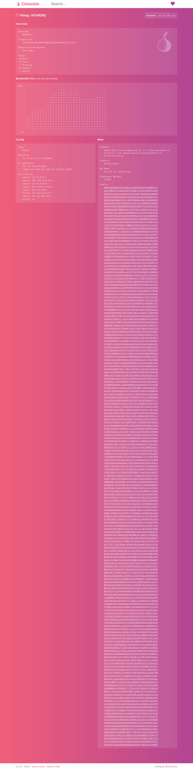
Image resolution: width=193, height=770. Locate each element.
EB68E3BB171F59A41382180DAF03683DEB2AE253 (131, 692)
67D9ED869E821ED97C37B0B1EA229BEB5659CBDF (131, 451)
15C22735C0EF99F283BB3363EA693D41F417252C (131, 236)
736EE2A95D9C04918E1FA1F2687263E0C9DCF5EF (131, 461)
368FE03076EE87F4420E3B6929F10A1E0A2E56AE (131, 317)
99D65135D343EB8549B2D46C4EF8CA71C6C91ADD (131, 527)
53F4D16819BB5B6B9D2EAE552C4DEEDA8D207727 (131, 411)
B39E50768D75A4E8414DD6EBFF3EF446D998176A (131, 567)
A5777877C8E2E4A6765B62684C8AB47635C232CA (131, 555)
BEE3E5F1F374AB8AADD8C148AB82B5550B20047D (131, 602)
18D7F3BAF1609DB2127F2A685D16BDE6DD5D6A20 (131, 239)
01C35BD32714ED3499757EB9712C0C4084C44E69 (131, 201)
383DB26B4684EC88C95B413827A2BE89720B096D (131, 323)
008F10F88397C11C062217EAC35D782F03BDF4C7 (131, 198)
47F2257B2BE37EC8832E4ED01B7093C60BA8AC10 (131, 376)
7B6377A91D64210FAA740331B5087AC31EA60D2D (131, 476)
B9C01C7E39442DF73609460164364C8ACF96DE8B (131, 580)
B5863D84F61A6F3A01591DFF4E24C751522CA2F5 (131, 574)
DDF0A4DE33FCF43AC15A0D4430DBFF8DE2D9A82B (131, 661)
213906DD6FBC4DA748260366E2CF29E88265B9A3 (131, 279)
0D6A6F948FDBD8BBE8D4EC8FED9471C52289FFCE (131, 217)
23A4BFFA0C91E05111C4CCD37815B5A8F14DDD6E (131, 282)
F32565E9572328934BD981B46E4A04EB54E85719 (131, 717)
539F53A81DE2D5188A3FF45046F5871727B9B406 (131, 408)
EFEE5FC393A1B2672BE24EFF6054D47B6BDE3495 (131, 708)
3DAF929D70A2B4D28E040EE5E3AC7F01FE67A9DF (131, 342)
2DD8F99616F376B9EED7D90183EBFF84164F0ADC (131, 304)
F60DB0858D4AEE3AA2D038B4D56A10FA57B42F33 (131, 727)
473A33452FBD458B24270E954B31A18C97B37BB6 (131, 370)
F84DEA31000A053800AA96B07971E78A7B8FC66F (131, 733)
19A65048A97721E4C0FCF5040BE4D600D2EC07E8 (131, 242)
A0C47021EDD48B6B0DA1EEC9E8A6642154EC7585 (131, 536)
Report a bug (53, 766)
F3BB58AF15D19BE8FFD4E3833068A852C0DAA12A (131, 721)
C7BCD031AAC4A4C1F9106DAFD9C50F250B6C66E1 (131, 624)
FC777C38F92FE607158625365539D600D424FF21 (131, 752)
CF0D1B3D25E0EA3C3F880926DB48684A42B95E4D (131, 633)
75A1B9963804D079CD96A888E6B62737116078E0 (131, 467)
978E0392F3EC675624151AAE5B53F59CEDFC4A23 (131, 517)
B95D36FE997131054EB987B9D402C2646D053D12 (131, 577)
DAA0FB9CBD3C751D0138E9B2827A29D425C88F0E (131, 658)
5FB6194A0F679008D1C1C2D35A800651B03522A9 (131, 439)
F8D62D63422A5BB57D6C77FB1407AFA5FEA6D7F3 (131, 743)
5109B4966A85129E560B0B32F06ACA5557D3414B (131, 395)
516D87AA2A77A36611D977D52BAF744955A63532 (131, 398)
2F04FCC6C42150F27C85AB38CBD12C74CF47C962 (131, 308)
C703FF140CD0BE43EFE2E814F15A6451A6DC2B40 (131, 621)
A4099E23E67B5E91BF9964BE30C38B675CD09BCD (131, 545)
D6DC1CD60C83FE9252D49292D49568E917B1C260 (131, 649)
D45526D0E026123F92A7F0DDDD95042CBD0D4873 (131, 636)
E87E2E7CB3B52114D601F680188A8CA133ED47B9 (131, 683)
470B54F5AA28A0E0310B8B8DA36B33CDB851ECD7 (131, 367)
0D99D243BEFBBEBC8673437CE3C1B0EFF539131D (131, 220)
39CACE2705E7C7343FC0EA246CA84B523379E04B (131, 329)
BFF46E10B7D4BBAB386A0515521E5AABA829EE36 (131, 605)
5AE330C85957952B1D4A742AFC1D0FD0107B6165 (131, 423)
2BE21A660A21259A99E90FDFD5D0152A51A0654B (131, 298)
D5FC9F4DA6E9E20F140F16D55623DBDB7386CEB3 (131, 645)
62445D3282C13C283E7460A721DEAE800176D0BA (131, 442)
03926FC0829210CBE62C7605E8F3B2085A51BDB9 (131, 204)
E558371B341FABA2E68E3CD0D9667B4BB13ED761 (131, 677)
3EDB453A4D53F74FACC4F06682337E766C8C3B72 (131, 348)
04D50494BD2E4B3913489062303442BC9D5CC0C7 (131, 207)
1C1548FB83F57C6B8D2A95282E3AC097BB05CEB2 (131, 261)
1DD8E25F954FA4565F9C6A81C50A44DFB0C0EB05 (131, 270)
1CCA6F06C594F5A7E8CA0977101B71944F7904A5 (131, 264)
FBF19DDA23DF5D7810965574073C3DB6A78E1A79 (131, 749)
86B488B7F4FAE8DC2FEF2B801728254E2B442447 (131, 492)
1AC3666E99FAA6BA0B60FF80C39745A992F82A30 (131, 251)
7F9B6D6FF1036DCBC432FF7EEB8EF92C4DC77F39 (131, 486)
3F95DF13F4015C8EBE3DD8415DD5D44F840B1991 (131, 354)
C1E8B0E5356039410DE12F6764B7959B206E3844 (131, 608)
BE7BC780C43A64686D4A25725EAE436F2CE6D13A (131, 599)
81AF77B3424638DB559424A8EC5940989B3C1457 (131, 489)
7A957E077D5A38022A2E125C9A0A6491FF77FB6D (131, 470)
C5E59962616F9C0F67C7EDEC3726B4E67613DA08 (131, 611)
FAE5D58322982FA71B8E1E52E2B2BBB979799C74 (131, 746)
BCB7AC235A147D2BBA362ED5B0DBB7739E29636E (131, 589)
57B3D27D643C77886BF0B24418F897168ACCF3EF (131, 417)
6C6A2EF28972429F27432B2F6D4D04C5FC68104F (131, 455)
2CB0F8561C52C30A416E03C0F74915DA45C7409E (131, 301)
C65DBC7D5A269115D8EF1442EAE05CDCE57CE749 (131, 617)
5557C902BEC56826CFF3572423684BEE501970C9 (131, 414)
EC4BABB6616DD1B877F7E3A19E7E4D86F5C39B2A (131, 699)
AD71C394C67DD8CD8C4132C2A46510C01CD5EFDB (131, 561)
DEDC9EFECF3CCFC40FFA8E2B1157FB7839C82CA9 (131, 667)
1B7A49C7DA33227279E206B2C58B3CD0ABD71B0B (131, 254)
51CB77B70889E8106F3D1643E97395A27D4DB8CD (131, 401)
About (27, 766)
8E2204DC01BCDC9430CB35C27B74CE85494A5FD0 (131, 505)
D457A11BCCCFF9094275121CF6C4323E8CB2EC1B (131, 639)
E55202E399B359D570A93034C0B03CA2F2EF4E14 (131, 674)
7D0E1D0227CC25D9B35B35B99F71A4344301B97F (131, 483)
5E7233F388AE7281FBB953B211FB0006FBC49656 (131, 433)
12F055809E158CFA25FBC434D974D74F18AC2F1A (131, 232)
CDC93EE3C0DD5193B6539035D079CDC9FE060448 (131, 627)
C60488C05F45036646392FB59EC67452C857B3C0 (131, 614)
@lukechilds (171, 766)
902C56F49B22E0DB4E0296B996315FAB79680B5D (131, 511)
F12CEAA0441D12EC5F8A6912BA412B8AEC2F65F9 (131, 714)
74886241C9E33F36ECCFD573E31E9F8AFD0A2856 (131, 464)
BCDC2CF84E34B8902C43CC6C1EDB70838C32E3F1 (131, 592)
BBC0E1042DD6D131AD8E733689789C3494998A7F (131, 586)
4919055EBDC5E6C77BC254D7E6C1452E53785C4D (131, 379)
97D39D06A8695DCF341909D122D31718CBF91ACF (131, 520)
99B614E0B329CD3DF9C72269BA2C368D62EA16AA (131, 523)
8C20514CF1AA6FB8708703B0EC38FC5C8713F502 (131, 498)
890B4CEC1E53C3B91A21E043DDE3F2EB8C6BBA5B (131, 495)
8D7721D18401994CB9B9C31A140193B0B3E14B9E (131, 501)
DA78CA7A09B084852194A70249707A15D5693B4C (131, 655)
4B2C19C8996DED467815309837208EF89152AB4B (131, 383)
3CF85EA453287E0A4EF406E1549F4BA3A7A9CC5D (131, 339)
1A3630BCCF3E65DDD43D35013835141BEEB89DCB (131, 248)
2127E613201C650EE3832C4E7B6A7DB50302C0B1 (131, 276)
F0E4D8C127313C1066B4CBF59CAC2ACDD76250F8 (131, 711)
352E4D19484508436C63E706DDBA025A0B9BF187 (131, 314)
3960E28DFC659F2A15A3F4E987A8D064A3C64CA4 (131, 326)
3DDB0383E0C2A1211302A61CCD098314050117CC (131, 345)
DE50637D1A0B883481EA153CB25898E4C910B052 (131, 664)
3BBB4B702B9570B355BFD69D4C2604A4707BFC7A (131, 336)
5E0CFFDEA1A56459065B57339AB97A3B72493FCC (131, 430)
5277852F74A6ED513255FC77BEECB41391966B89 (131, 405)
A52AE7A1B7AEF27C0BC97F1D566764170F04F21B (131, 552)
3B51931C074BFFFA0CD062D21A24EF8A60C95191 (131, 332)
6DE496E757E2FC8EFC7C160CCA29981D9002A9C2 (131, 458)
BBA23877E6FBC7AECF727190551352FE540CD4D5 (131, 583)
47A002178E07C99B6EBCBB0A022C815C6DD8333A (131, 373)
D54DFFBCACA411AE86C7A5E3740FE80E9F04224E (131, 642)
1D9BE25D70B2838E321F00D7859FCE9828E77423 (131, 267)
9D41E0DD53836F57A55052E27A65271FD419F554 (131, 533)
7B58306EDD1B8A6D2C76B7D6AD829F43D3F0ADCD (131, 473)
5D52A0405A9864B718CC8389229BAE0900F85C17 (131, 426)
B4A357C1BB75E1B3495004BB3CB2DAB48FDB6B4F (131, 570)
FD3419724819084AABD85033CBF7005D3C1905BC (131, 755)
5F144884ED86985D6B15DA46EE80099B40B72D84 (131, 436)
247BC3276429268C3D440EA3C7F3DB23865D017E (131, 289)
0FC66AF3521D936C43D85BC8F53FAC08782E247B (131, 223)
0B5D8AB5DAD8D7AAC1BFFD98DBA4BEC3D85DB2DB (131, 210)
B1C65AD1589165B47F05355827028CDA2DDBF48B (131, 564)
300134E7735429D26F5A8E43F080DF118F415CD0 (131, 311)
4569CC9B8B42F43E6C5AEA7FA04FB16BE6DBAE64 (131, 364)
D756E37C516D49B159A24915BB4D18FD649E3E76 (131, 652)
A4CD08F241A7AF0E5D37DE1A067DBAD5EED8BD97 (131, 548)
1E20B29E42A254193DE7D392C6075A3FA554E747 (131, 273)
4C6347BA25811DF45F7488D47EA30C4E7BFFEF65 (131, 389)
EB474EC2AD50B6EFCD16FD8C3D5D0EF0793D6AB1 (131, 689)
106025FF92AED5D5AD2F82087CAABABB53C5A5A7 (131, 229)
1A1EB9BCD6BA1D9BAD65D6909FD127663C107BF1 (131, 245)
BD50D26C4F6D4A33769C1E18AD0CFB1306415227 (131, 595)
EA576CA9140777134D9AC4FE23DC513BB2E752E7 (131, 686)
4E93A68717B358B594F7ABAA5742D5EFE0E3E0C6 (131, 392)
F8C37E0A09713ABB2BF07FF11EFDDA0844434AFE (131, 739)
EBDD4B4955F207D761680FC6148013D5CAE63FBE (131, 696)
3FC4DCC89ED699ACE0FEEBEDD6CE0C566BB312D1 (131, 358)
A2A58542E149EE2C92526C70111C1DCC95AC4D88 (131, 539)
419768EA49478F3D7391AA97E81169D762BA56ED (131, 361)
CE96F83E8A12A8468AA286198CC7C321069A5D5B (131, 630)
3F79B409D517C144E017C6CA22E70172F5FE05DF (131, 351)
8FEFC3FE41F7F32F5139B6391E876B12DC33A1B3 (131, 508)
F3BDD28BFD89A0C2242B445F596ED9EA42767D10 (131, 724)
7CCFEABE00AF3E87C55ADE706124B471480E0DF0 (131, 480)
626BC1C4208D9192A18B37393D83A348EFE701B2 (131, 445)
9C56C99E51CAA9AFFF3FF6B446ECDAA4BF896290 (131, 530)
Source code (38, 766)
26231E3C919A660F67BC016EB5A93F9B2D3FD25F (131, 292)
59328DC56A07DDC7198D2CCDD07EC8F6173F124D (131, 420)
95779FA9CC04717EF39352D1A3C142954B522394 (131, 514)
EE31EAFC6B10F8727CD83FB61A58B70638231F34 (131, 705)
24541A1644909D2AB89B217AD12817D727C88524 (131, 286)
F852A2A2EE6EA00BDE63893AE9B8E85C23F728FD (131, 736)
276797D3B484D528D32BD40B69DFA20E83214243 (131, 295)
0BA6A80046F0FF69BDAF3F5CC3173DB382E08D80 (131, 214)
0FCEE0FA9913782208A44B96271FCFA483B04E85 (131, 226)
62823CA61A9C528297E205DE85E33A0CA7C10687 (131, 448)
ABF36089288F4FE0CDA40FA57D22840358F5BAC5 (131, 558)
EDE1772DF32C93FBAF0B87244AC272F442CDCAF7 (131, 702)
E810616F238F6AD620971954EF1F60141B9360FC (131, 680)
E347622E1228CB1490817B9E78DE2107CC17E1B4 (131, 671)
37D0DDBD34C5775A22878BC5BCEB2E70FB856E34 (131, 320)
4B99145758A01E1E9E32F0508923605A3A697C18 (131, 386)
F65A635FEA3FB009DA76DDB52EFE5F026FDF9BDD (131, 730)
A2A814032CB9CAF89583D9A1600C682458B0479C (131, 542)
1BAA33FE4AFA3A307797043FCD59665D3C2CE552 (131, 257)
